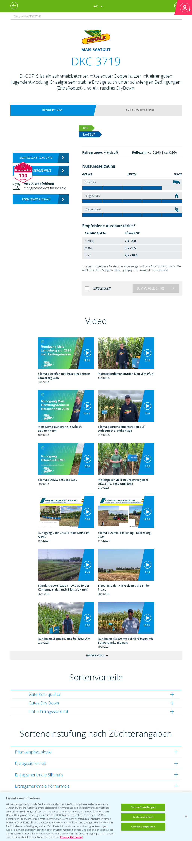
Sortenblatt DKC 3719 (36, 158)
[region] (96, 816)
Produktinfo (52, 110)
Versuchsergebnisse (36, 170)
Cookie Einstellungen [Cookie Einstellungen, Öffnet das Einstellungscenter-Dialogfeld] (143, 807)
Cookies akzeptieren (143, 826)
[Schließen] (186, 816)
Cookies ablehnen (143, 817)
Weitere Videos (95, 655)
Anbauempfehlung (139, 110)
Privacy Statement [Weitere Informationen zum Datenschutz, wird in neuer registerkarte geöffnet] (71, 837)
